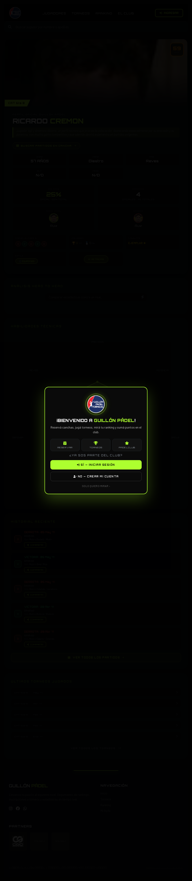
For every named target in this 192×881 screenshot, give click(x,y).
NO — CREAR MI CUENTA (96, 476)
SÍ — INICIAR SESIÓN (96, 464)
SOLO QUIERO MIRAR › (96, 485)
